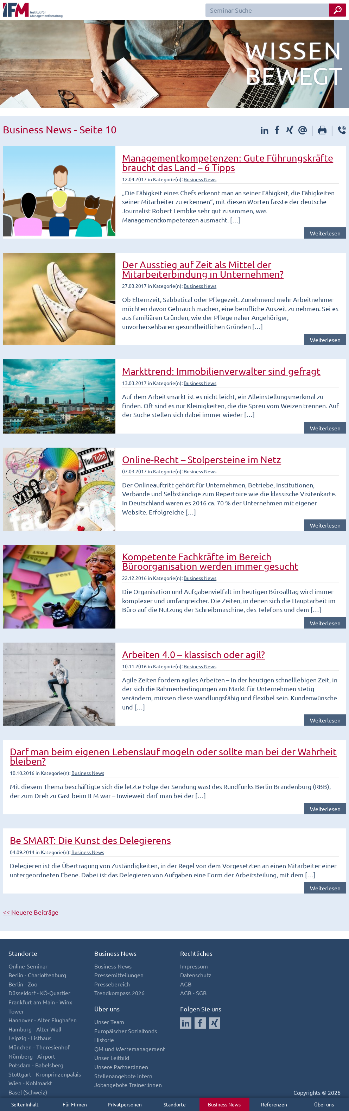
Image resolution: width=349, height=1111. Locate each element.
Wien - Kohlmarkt (30, 1082)
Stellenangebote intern (123, 1075)
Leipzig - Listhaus (29, 1037)
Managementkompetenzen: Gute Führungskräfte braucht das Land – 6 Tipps (227, 162)
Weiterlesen (325, 232)
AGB (185, 983)
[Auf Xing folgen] (214, 1023)
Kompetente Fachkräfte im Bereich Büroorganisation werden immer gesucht (210, 561)
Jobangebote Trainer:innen (128, 1084)
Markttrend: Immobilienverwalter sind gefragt (221, 371)
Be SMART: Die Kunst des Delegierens (90, 840)
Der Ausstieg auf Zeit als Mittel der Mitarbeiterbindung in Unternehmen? (203, 269)
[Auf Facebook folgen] (200, 1023)
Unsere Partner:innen (121, 1066)
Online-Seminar (27, 966)
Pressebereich (112, 983)
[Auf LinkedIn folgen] (185, 1023)
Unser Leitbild (111, 1057)
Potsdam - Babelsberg (35, 1064)
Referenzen (274, 1104)
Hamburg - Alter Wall (34, 1029)
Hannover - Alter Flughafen (42, 1019)
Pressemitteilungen (119, 974)
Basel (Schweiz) (27, 1092)
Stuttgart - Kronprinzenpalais (44, 1074)
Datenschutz (195, 974)
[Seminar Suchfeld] (275, 10)
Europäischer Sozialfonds (125, 1030)
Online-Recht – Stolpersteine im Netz (201, 459)
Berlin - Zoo (22, 983)
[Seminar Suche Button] (337, 10)
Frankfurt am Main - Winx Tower (40, 1006)
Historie (104, 1039)
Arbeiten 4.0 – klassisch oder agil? (193, 654)
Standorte (175, 1104)
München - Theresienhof (39, 1046)
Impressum (194, 966)
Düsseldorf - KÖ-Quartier (39, 992)
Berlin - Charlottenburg (37, 974)
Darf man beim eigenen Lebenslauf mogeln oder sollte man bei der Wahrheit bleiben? (173, 756)
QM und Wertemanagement (129, 1048)
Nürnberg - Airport (31, 1056)
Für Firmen (75, 1104)
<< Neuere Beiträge (30, 912)
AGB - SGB (193, 992)
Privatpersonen (125, 1104)
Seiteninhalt (25, 1104)
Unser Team (109, 1021)
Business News (224, 1104)
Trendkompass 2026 (119, 992)
